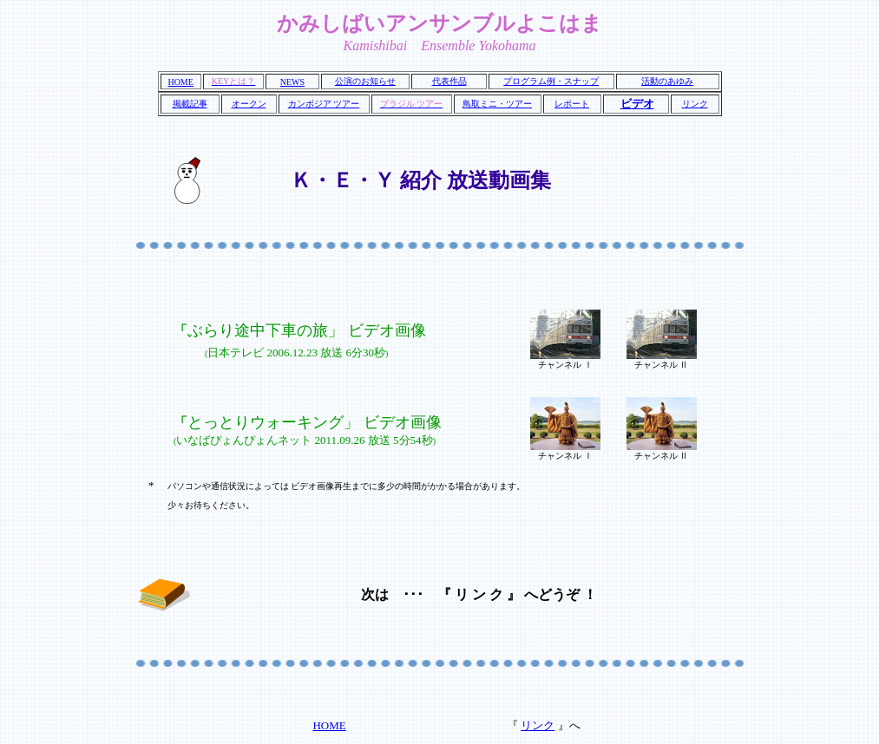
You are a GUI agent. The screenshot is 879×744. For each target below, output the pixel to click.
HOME (180, 82)
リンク (695, 103)
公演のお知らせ (365, 81)
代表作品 (449, 81)
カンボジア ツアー (324, 103)
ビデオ (637, 103)
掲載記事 (190, 103)
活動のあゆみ (667, 81)
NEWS (292, 82)
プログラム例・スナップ (551, 81)
